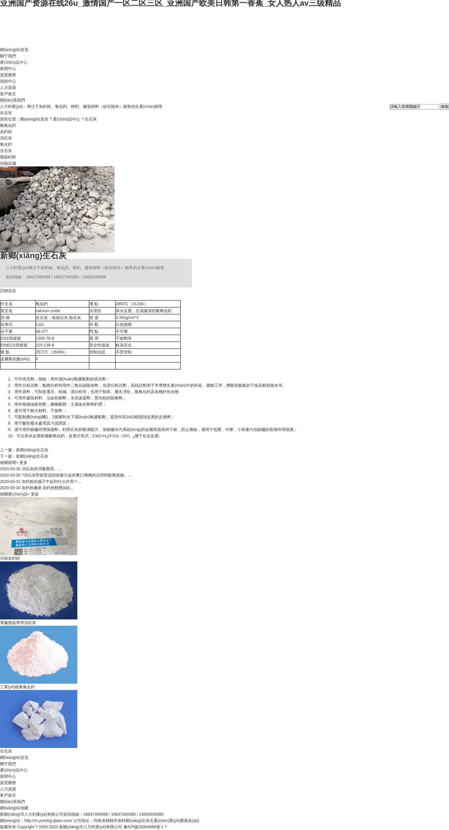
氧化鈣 (6, 144)
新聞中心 (8, 68)
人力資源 (8, 87)
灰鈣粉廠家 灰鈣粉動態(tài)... (36, 487)
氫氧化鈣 (8, 125)
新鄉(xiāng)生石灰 (33, 255)
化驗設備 (8, 163)
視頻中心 (8, 81)
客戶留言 (8, 94)
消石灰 (6, 138)
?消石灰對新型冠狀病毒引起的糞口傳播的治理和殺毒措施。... (65, 475)
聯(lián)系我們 (12, 100)
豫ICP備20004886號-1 (143, 827)
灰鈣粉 (6, 131)
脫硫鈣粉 (8, 157)
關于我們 (8, 56)
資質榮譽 (8, 75)
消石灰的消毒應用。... (30, 468)
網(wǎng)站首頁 (14, 49)
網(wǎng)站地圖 (14, 808)
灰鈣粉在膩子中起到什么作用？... (40, 481)
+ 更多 (21, 462)
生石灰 (91, 119)
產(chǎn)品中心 (13, 62)
